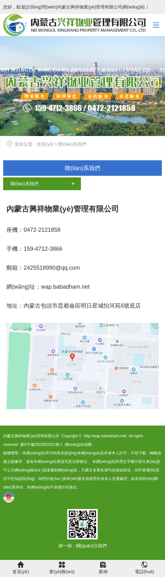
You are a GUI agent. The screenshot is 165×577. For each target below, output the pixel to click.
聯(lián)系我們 (82, 168)
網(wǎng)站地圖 (78, 444)
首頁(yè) (45, 144)
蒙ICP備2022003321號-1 (41, 444)
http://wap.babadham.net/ (105, 436)
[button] (157, 86)
